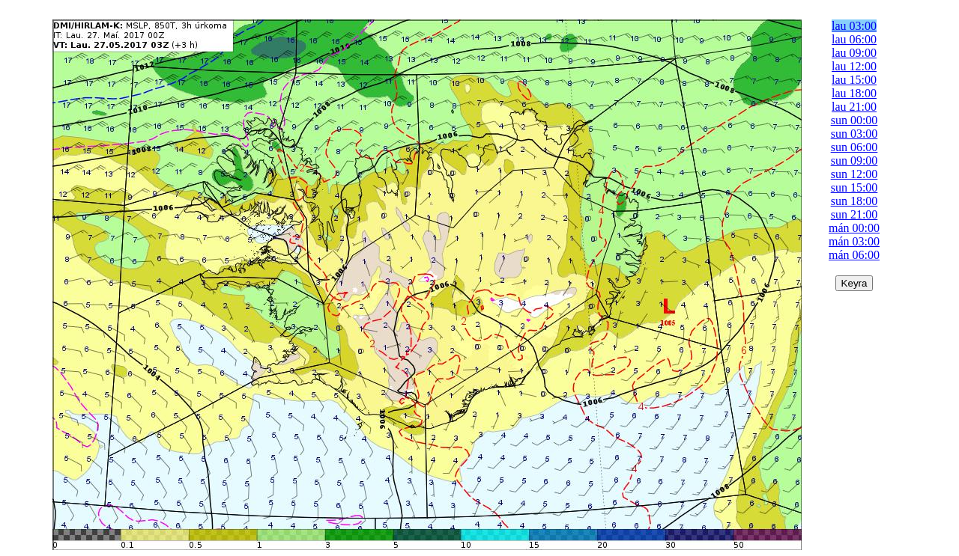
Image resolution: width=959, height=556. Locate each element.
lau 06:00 (854, 39)
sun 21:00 (854, 214)
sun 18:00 (854, 201)
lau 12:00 (854, 66)
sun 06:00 (854, 147)
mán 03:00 (854, 241)
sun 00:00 (854, 120)
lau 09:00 (854, 52)
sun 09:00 (854, 160)
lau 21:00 (854, 106)
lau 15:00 (854, 79)
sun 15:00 (854, 187)
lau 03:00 (854, 25)
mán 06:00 (854, 254)
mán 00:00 (854, 228)
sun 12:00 (854, 174)
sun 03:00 (854, 133)
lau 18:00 (854, 93)
